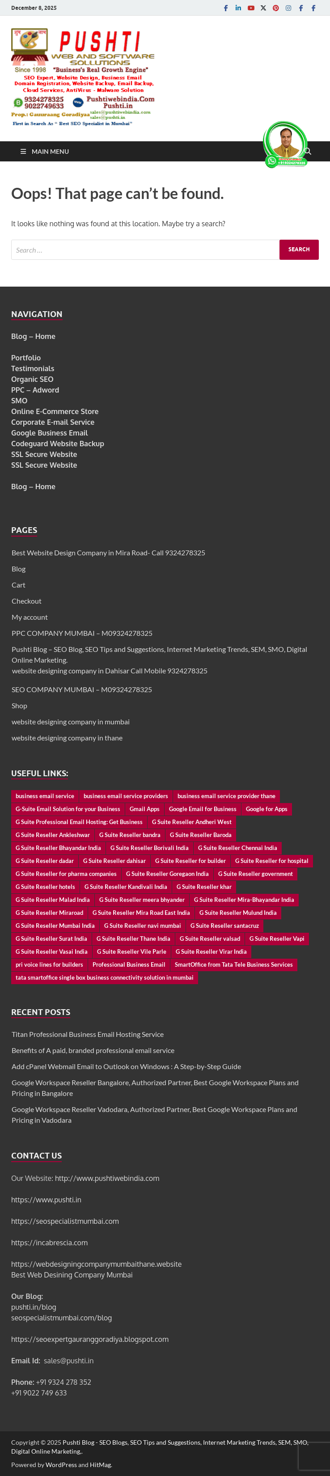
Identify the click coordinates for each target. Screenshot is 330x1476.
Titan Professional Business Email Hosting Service (88, 1034)
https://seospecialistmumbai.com (65, 1221)
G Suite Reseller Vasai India (52, 951)
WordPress (61, 1464)
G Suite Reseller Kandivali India (126, 886)
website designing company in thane (67, 737)
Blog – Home (33, 336)
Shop (19, 705)
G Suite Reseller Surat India (51, 938)
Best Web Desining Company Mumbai (72, 1274)
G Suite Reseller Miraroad (49, 912)
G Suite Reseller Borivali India (149, 847)
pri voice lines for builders (49, 964)
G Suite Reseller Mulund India (238, 912)
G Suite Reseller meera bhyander (142, 899)
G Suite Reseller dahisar (114, 860)
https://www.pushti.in (46, 1199)
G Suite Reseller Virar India (211, 951)
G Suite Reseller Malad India (53, 899)
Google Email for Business (203, 808)
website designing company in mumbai (71, 721)
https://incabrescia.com (49, 1242)
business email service (45, 795)
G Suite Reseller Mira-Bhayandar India (244, 899)
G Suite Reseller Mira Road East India (141, 912)
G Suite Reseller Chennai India (237, 847)
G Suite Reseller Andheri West (192, 821)
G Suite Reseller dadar (45, 860)
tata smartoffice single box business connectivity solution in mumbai (105, 977)
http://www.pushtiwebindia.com (107, 1178)
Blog (18, 568)
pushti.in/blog (33, 1307)
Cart (18, 584)
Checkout (27, 600)
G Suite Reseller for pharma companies (66, 873)
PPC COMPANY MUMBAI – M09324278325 (82, 633)
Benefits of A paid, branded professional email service (93, 1050)
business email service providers (126, 795)
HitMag (100, 1464)
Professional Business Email (129, 964)
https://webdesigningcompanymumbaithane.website (96, 1264)
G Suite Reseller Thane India (133, 938)
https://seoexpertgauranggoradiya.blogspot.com (90, 1339)
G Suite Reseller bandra (130, 834)
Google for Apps (267, 808)
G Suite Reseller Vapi (277, 938)
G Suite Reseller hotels (45, 886)
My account (30, 617)
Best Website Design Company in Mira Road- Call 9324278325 (108, 552)
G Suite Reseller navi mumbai (142, 925)
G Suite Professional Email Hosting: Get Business (79, 821)
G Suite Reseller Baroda (201, 834)
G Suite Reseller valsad (210, 938)
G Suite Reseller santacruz (224, 925)
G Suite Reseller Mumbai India (55, 925)
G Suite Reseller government (255, 873)
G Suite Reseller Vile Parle (131, 951)
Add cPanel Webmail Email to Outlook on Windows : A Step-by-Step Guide (126, 1066)
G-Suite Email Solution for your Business (68, 808)
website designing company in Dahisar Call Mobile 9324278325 (109, 670)
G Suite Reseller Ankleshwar (53, 834)
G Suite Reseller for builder (190, 860)
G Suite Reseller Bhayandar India (58, 847)
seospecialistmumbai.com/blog (61, 1317)
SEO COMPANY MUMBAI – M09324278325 (82, 689)
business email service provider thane (226, 795)
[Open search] (307, 151)
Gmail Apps (145, 808)
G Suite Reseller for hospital (272, 860)
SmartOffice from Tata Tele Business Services (234, 964)
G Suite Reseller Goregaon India (167, 873)
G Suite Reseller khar (204, 886)
